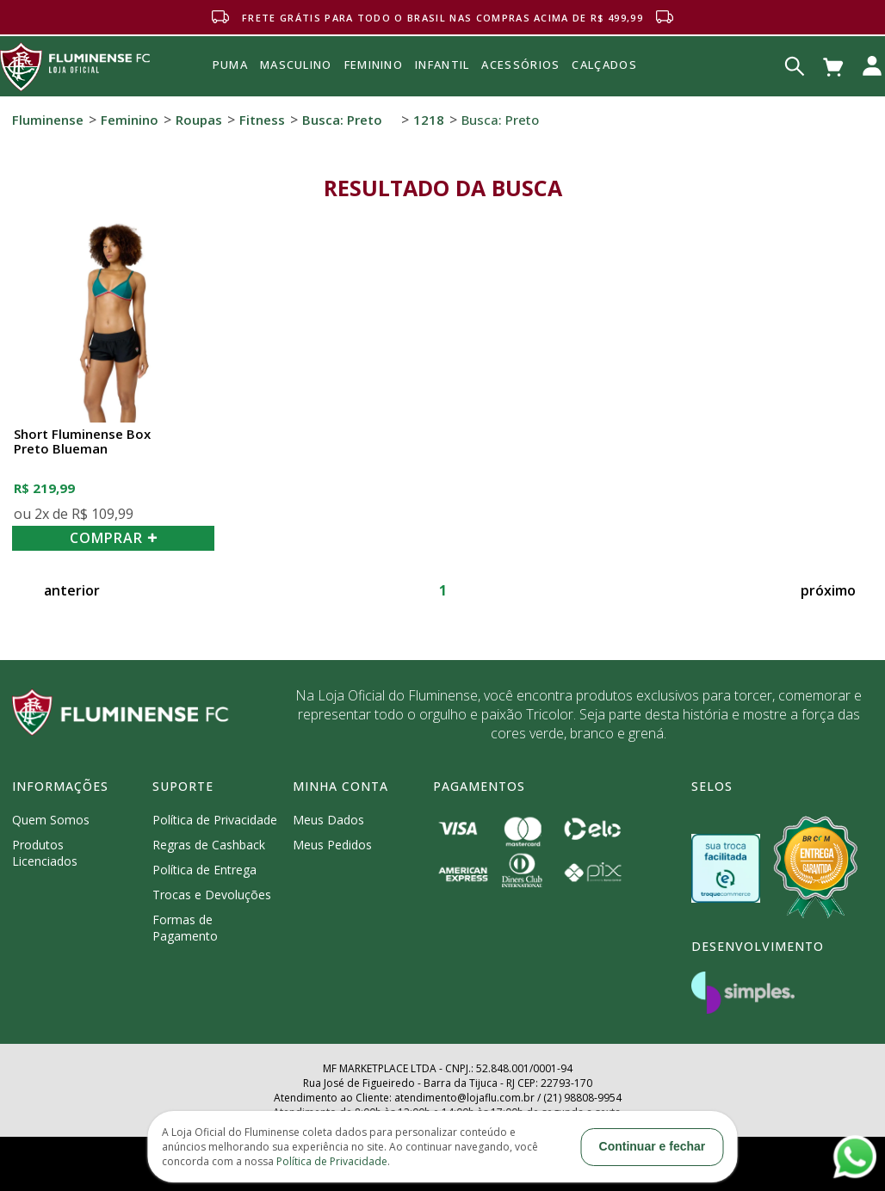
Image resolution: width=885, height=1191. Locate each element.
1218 (428, 119)
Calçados (604, 64)
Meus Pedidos (332, 844)
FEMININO (373, 64)
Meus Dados (328, 819)
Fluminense (48, 119)
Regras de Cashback (208, 844)
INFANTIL (442, 64)
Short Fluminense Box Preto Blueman (82, 442)
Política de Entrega (204, 869)
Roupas (199, 119)
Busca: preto (342, 119)
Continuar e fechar (652, 1146)
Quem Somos (51, 819)
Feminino (129, 119)
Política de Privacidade (214, 819)
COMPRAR (114, 537)
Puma (230, 84)
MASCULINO (296, 64)
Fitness (262, 119)
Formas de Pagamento (185, 927)
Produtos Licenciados (44, 852)
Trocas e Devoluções (211, 894)
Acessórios (520, 102)
